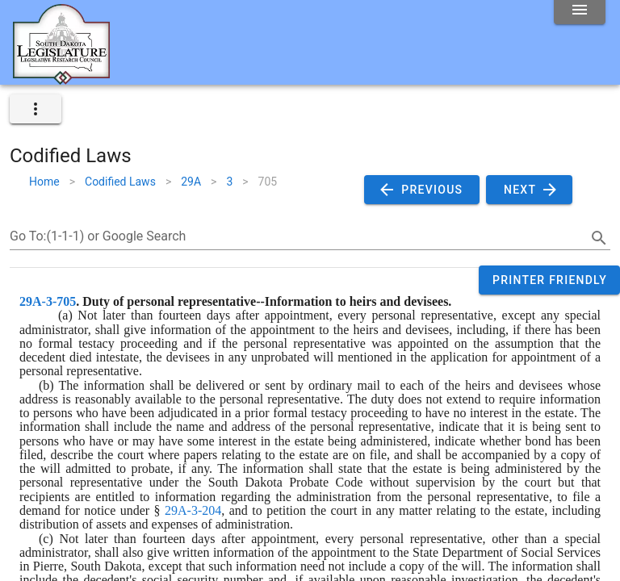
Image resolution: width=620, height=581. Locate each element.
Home (44, 181)
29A (191, 181)
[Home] (61, 78)
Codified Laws (120, 181)
